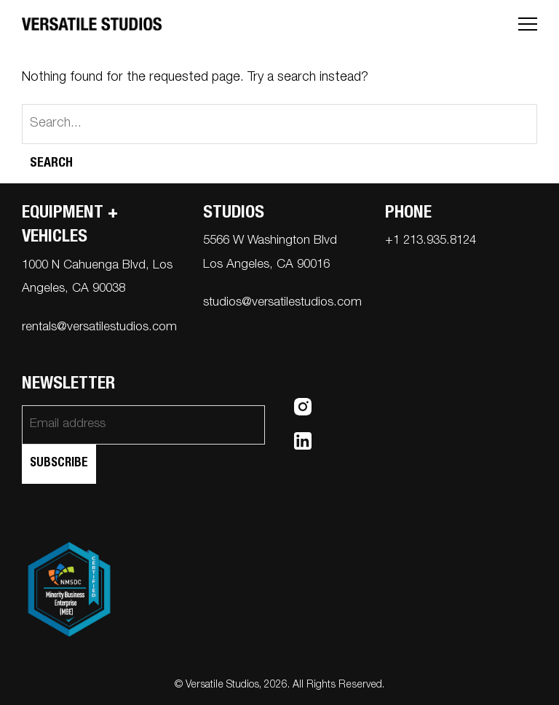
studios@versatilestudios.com (282, 303)
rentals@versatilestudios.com (99, 328)
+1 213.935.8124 (430, 241)
